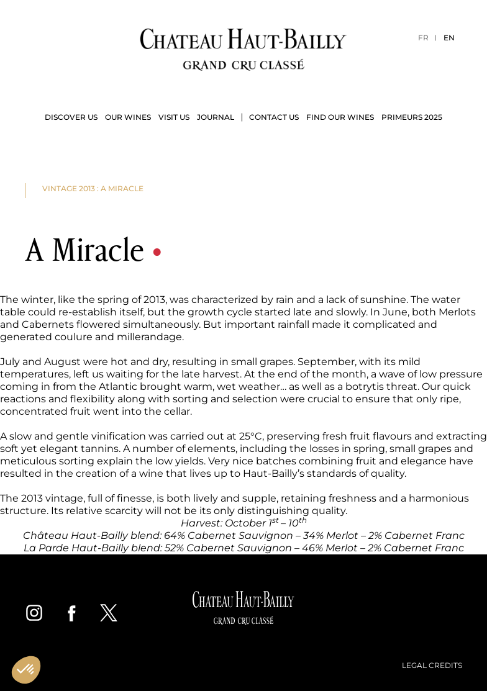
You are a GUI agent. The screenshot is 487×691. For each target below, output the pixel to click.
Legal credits (432, 665)
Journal (215, 117)
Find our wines (340, 117)
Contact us (274, 117)
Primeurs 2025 (411, 117)
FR (423, 37)
